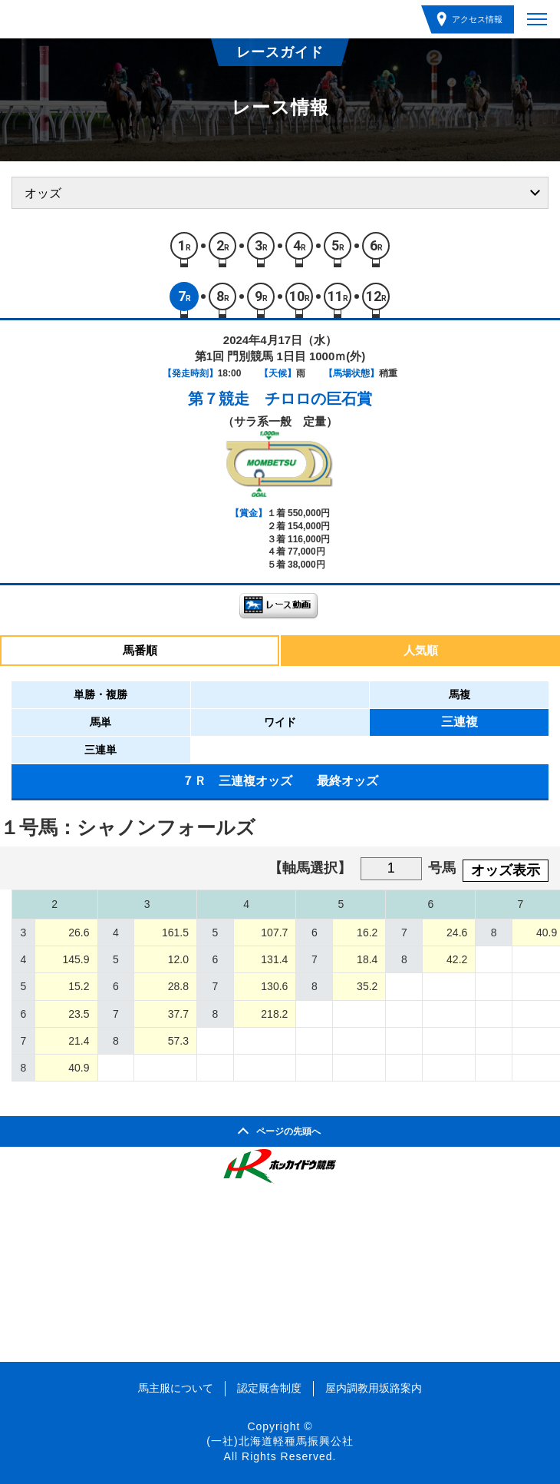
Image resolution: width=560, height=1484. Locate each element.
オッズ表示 (505, 870)
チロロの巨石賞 (318, 398)
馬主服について (175, 1388)
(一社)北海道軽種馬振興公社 (279, 1441)
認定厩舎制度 (269, 1388)
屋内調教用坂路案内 (373, 1388)
